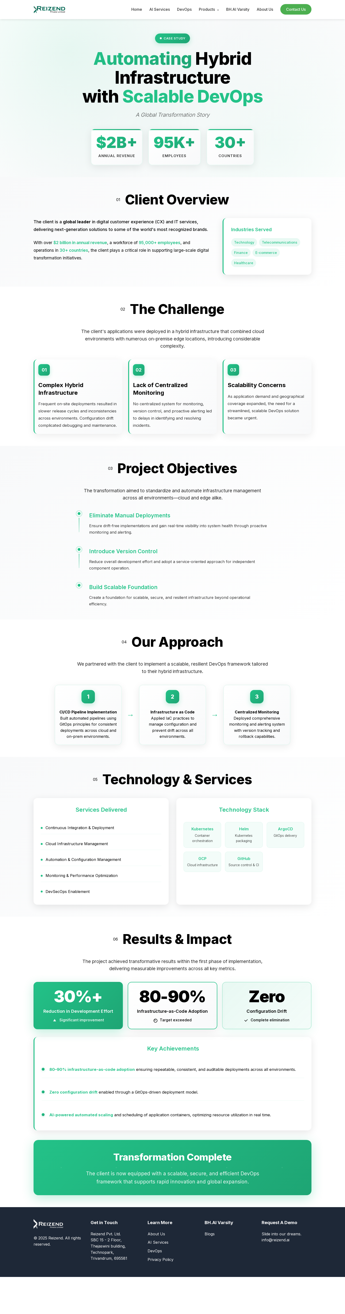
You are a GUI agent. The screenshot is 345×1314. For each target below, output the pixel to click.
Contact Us (296, 9)
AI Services (159, 9)
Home (136, 9)
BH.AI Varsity (237, 9)
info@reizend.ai (275, 1277)
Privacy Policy (160, 1296)
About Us (265, 9)
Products (209, 9)
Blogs (210, 1271)
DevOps (184, 9)
